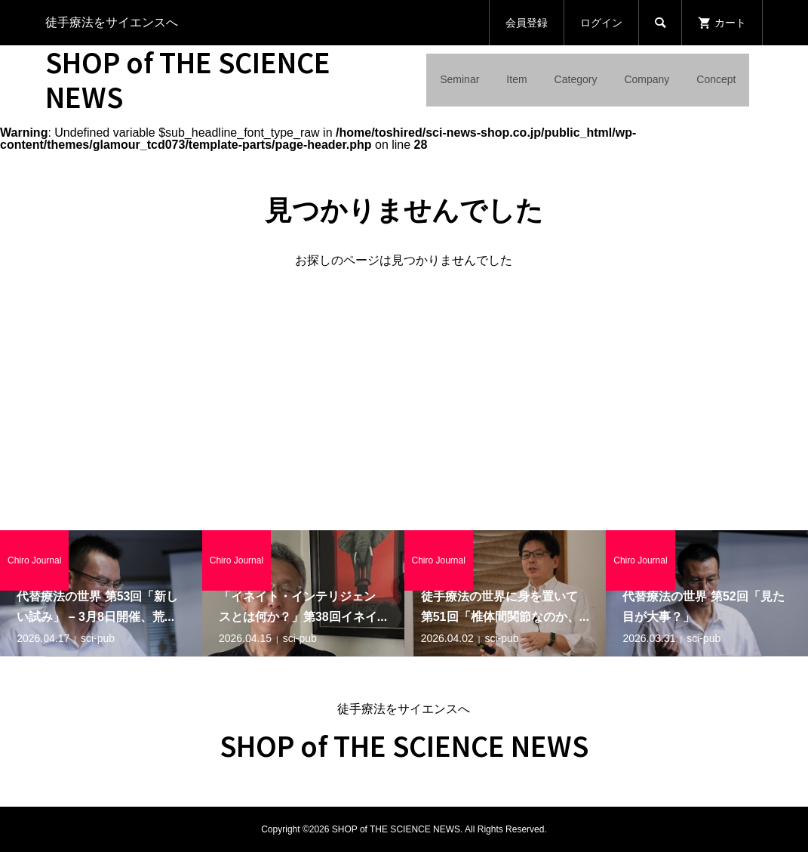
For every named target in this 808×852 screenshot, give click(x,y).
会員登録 (526, 23)
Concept (716, 79)
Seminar (459, 79)
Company (646, 79)
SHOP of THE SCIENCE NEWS (187, 79)
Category (576, 79)
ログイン (601, 23)
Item (516, 79)
